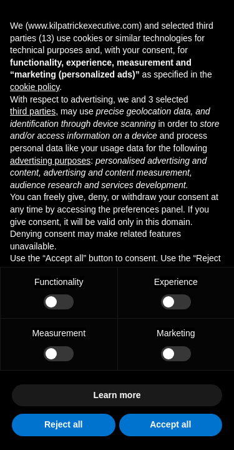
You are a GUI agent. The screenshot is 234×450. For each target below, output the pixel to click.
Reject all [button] (63, 424)
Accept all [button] (170, 424)
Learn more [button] (116, 395)
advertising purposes (50, 161)
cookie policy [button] (34, 87)
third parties (33, 111)
